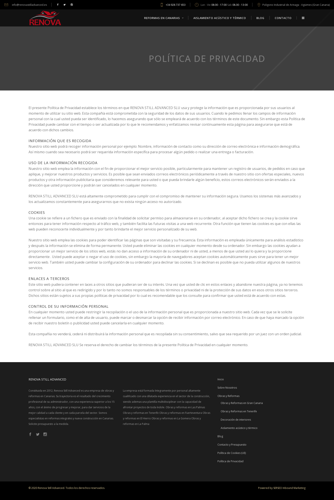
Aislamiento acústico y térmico (239, 428)
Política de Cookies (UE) (231, 453)
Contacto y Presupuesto (231, 444)
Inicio (220, 379)
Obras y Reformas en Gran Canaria (242, 403)
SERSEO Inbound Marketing (289, 488)
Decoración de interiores (236, 419)
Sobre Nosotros (227, 387)
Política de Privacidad (230, 461)
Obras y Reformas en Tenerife (239, 411)
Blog (220, 436)
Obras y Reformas (228, 396)
